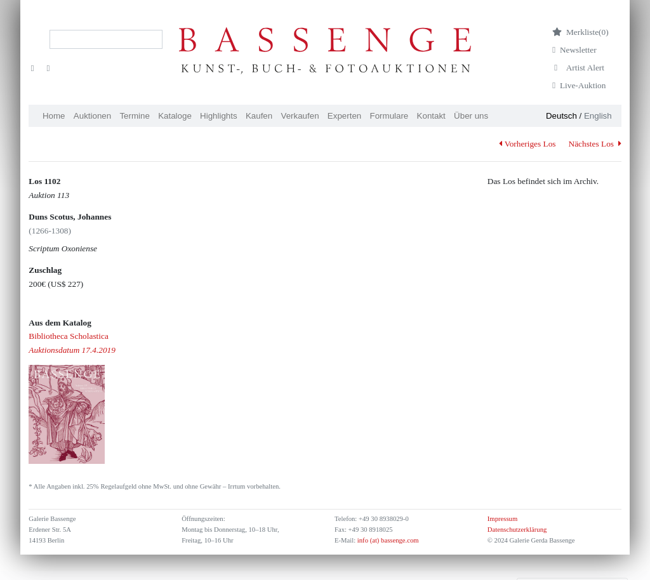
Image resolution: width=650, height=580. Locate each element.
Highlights (218, 116)
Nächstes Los (595, 143)
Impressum (502, 518)
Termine (134, 116)
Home (54, 116)
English (598, 116)
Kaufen (259, 116)
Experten (344, 116)
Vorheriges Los (527, 143)
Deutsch (561, 116)
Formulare (389, 116)
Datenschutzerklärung (517, 529)
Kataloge (175, 116)
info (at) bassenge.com (386, 540)
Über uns (471, 116)
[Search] (106, 39)
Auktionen (92, 116)
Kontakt (431, 116)
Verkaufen (300, 116)
